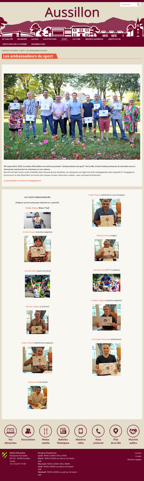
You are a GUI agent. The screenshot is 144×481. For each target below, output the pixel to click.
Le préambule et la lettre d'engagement (22, 180)
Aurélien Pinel (99, 270)
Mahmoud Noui (103, 235)
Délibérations (38, 44)
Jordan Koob (33, 382)
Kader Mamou (95, 195)
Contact (138, 453)
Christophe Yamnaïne (101, 339)
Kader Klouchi (28, 343)
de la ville (116, 441)
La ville (35, 39)
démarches (10, 441)
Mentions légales (135, 460)
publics (133, 441)
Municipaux (63, 441)
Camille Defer (30, 271)
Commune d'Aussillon (10, 51)
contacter (98, 441)
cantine (45, 441)
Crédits (138, 456)
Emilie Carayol (29, 232)
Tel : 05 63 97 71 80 (18, 464)
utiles (81, 441)
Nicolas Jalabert (33, 306)
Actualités (7, 39)
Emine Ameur (32, 208)
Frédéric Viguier (98, 300)
